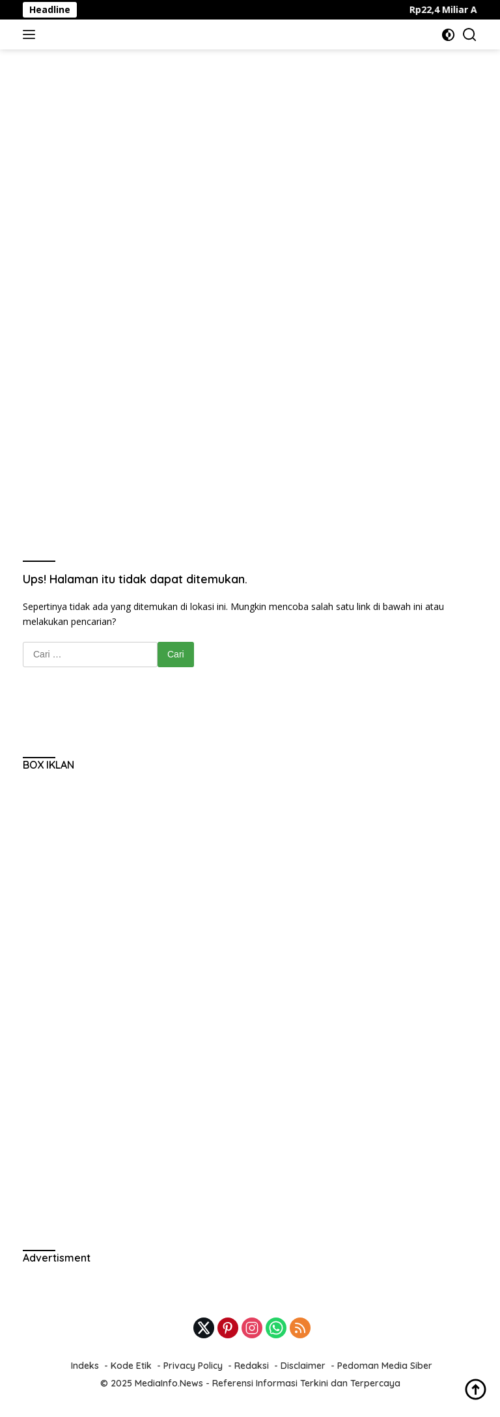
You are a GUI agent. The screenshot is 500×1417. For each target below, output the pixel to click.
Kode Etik (131, 1365)
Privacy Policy (193, 1365)
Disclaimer (303, 1365)
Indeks (85, 1365)
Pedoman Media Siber (384, 1365)
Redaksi (251, 1365)
